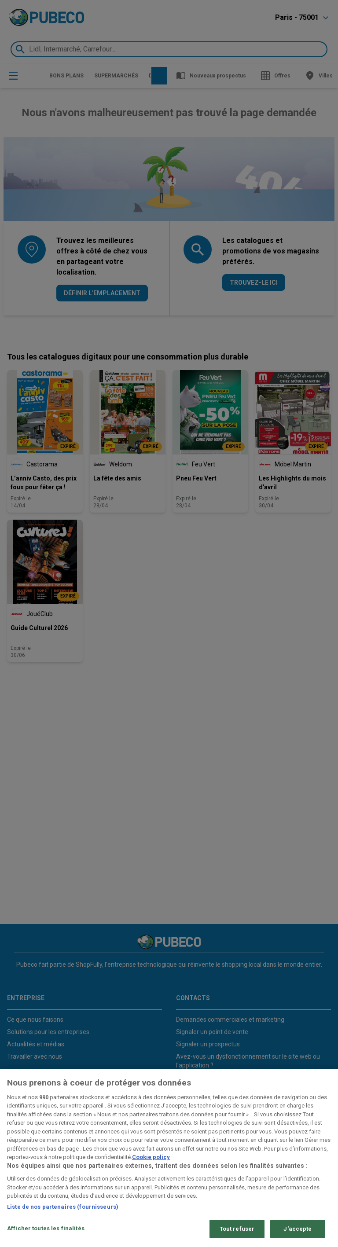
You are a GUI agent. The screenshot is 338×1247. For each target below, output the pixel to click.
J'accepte (297, 1228)
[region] (169, 1158)
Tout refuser (237, 1228)
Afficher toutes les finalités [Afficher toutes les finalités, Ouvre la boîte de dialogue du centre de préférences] (45, 1228)
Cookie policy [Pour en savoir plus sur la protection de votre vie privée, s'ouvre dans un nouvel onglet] (151, 1157)
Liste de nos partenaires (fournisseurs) (62, 1206)
